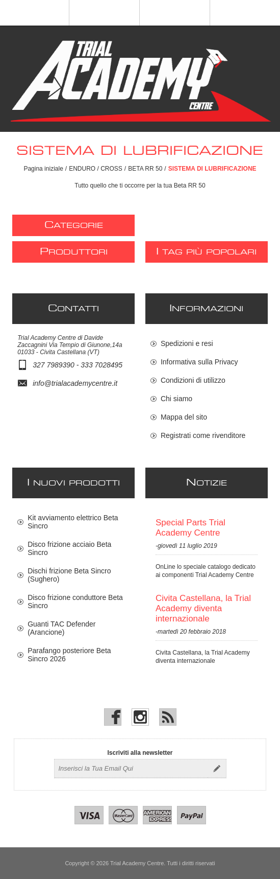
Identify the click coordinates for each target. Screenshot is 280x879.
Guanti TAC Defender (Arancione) (61, 628)
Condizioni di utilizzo (193, 380)
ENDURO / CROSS (95, 168)
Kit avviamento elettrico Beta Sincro (73, 522)
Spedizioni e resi (187, 343)
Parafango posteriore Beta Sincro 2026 (69, 654)
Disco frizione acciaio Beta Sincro (69, 548)
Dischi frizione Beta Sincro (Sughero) (69, 575)
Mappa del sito (184, 417)
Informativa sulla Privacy (199, 362)
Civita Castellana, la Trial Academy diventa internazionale (203, 608)
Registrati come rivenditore (203, 435)
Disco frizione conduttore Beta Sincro (75, 601)
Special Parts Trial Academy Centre (190, 528)
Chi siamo (176, 399)
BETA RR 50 (145, 168)
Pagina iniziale (43, 168)
